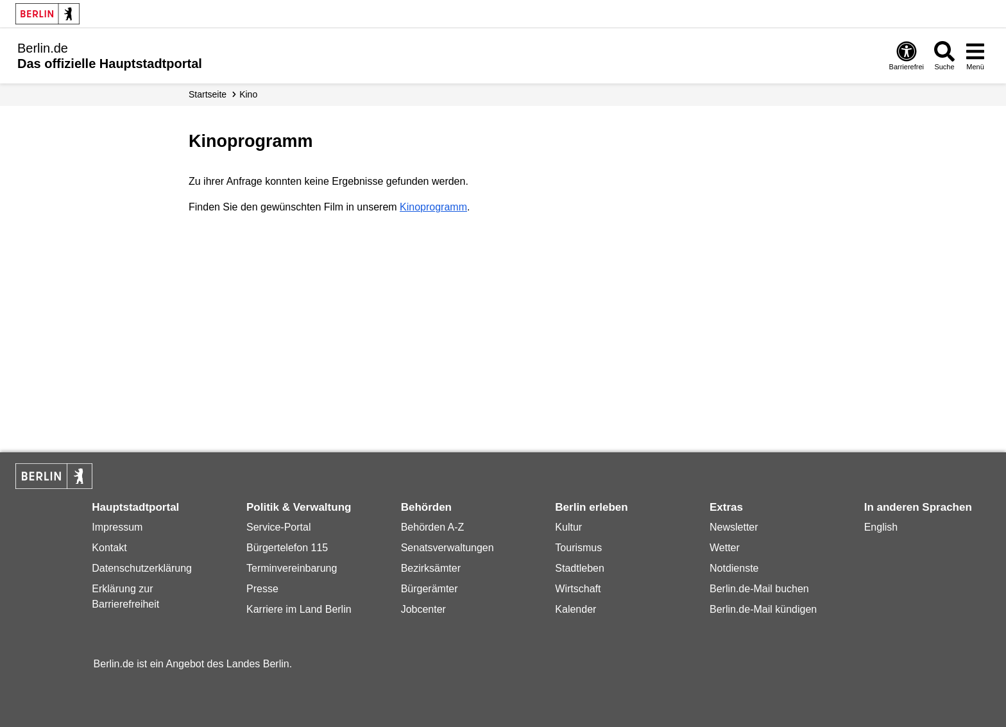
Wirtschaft (578, 588)
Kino (248, 94)
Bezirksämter (431, 568)
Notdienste (734, 568)
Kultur (568, 527)
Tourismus (578, 547)
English (881, 527)
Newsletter (734, 527)
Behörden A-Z (433, 527)
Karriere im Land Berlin (299, 609)
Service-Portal (278, 527)
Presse (262, 588)
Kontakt (109, 547)
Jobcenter (423, 609)
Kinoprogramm (433, 206)
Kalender (575, 609)
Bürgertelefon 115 (287, 547)
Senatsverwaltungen (447, 547)
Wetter (725, 547)
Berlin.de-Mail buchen (759, 588)
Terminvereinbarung (291, 568)
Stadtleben (579, 568)
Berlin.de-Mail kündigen (763, 609)
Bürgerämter (429, 588)
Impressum (117, 527)
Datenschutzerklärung (142, 568)
